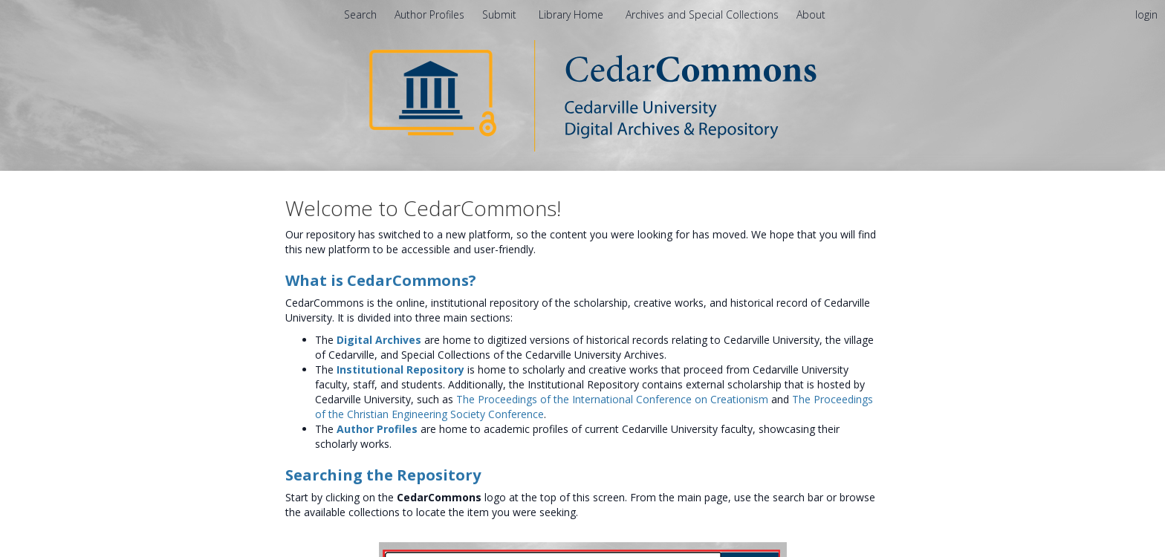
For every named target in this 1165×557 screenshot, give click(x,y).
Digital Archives (379, 340)
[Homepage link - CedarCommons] (583, 95)
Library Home (572, 14)
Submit (500, 14)
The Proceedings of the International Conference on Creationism (612, 399)
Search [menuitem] (360, 14)
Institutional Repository (400, 369)
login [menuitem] (1146, 14)
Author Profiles (377, 429)
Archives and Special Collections (704, 14)
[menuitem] (811, 14)
